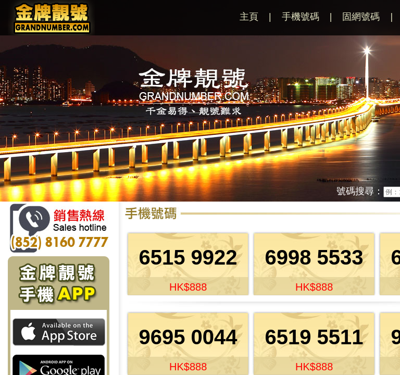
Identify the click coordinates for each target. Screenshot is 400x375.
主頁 (249, 16)
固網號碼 (361, 16)
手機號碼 (300, 16)
